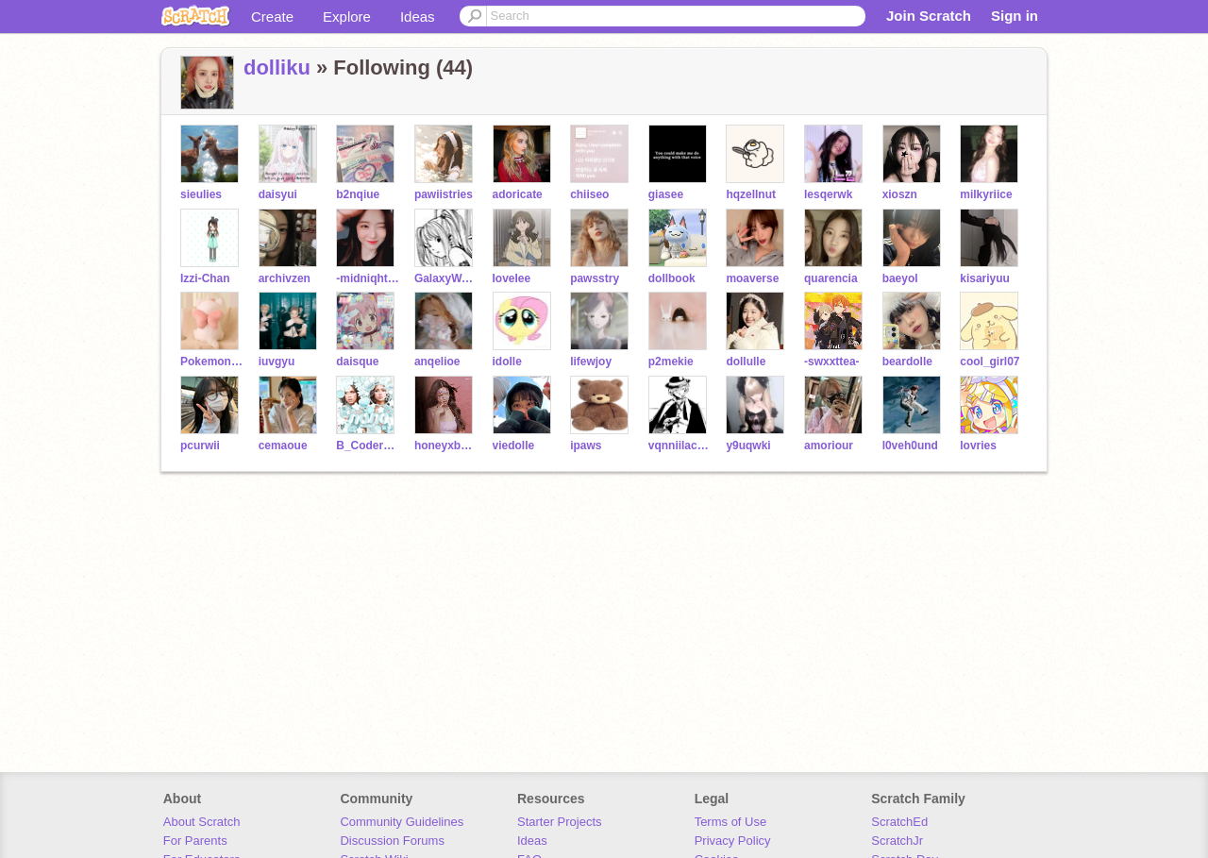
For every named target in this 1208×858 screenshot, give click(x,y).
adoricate (518, 194)
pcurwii (200, 445)
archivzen (284, 278)
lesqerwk (828, 194)
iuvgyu (277, 361)
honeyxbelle (446, 445)
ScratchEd (899, 822)
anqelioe (437, 361)
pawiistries (443, 194)
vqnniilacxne (680, 445)
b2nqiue (357, 194)
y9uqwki (748, 445)
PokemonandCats (211, 361)
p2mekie (671, 361)
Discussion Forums (392, 840)
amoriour (828, 445)
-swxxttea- (832, 361)
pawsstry (594, 278)
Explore (347, 16)
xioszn (899, 194)
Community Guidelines (401, 822)
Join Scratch (928, 16)
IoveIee (512, 278)
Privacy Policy (733, 840)
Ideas (417, 16)
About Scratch (202, 822)
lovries (978, 445)
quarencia (831, 278)
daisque (357, 361)
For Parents (195, 840)
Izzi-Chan (205, 278)
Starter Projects (559, 822)
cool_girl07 (989, 361)
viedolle (514, 445)
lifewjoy (591, 361)
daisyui (278, 194)
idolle (507, 361)
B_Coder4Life (367, 445)
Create (272, 16)
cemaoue (283, 445)
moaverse (752, 278)
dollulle (745, 361)
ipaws (585, 445)
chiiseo (589, 194)
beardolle (907, 361)
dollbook (672, 278)
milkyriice (986, 194)
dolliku (276, 67)
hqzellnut (751, 194)
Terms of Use (731, 822)
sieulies (201, 194)
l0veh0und (910, 445)
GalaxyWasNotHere (446, 278)
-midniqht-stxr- (367, 278)
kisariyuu (985, 278)
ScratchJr (897, 840)
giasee (665, 194)
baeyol (900, 278)
